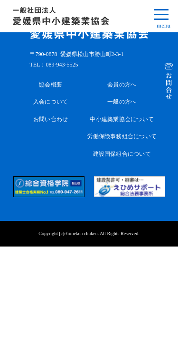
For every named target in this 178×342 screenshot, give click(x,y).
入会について (50, 101)
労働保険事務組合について (122, 136)
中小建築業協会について (122, 119)
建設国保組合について (122, 154)
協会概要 (50, 84)
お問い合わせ (50, 119)
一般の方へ (121, 101)
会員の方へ (121, 84)
